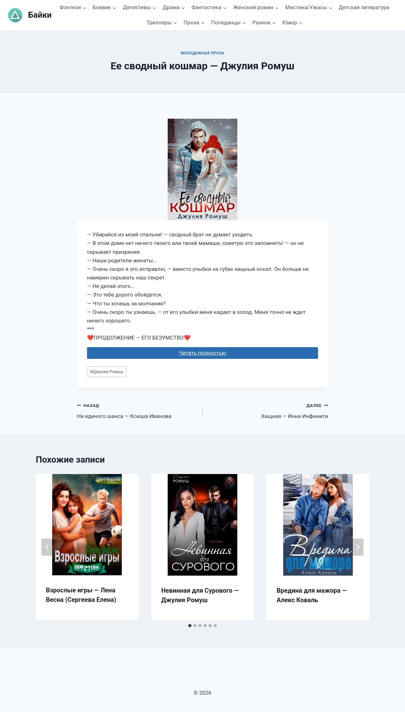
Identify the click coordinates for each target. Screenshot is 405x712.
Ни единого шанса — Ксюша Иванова (137, 410)
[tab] (189, 625)
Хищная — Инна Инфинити (268, 410)
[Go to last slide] (47, 547)
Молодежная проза (202, 53)
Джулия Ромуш (106, 371)
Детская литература (364, 7)
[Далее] (358, 547)
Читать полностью (202, 353)
